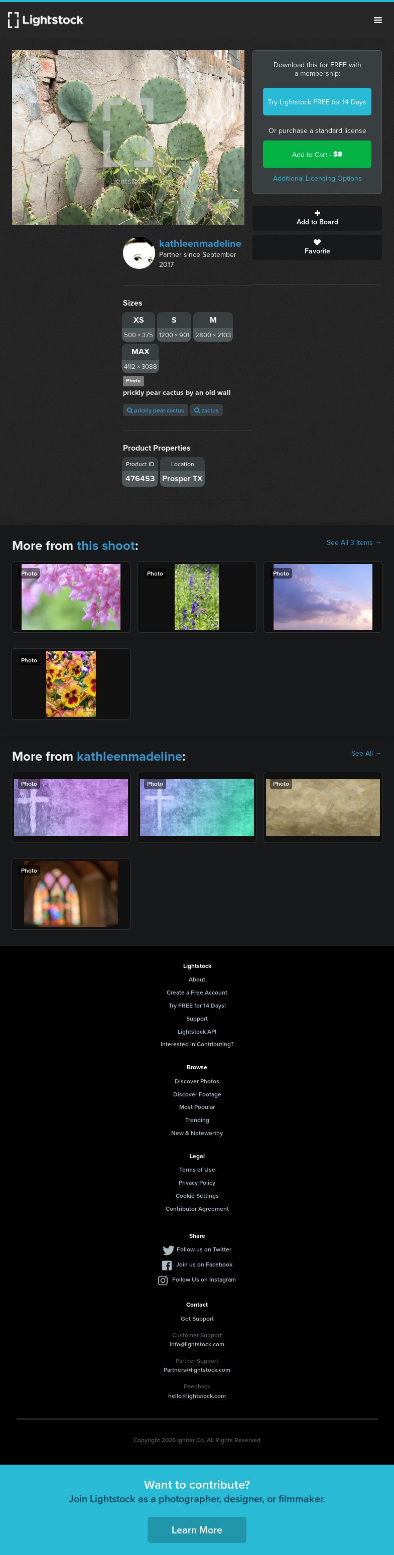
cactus (206, 410)
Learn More (197, 1529)
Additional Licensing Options (317, 178)
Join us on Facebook (204, 1264)
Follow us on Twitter (204, 1249)
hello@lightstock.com (197, 1395)
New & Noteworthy (197, 1132)
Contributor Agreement (197, 1208)
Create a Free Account (197, 992)
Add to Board (317, 218)
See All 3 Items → (354, 542)
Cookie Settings (197, 1195)
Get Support (197, 1318)
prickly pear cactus (155, 410)
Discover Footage (197, 1094)
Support (197, 1018)
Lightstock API (197, 1031)
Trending (197, 1119)
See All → (366, 753)
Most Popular (197, 1106)
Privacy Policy (197, 1182)
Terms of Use (197, 1169)
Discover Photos (197, 1081)
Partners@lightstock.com (197, 1369)
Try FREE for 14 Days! (197, 1005)
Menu (378, 20)
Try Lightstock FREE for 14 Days (317, 102)
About (197, 979)
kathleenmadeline (200, 243)
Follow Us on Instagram (204, 1279)
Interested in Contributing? (197, 1044)
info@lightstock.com (197, 1344)
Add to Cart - (317, 154)
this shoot (106, 545)
